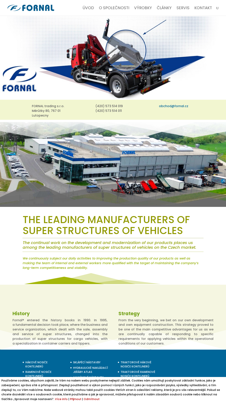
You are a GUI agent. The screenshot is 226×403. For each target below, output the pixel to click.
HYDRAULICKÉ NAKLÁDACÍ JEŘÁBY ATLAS (90, 370)
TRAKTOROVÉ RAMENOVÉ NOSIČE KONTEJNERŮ (138, 374)
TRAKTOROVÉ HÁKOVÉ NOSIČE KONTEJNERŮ (136, 364)
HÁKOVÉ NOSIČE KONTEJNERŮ (36, 364)
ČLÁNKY (164, 8)
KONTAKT (203, 8)
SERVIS (183, 8)
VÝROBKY (143, 8)
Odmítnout (92, 399)
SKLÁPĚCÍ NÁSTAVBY (86, 362)
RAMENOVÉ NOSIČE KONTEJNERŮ (38, 374)
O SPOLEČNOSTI (114, 8)
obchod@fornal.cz (173, 106)
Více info (61, 399)
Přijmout (75, 399)
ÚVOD (88, 8)
